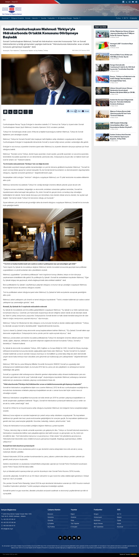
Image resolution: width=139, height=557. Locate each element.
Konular (28, 18)
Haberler (133, 18)
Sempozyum (98, 517)
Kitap (72, 520)
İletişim (7, 2)
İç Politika (51, 523)
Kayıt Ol (14, 2)
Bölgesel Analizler (17, 18)
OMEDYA (133, 554)
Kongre (96, 514)
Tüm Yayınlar (75, 523)
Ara (118, 18)
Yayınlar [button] (76, 18)
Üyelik (119, 520)
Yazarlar (43, 18)
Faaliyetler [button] (51, 18)
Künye (119, 523)
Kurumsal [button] (5, 18)
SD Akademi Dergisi (65, 18)
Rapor (73, 514)
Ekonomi (50, 514)
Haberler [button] (35, 18)
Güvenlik (50, 520)
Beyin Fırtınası (98, 523)
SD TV (125, 18)
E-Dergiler (74, 527)
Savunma (51, 517)
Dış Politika (51, 527)
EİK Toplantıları (98, 527)
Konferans (97, 520)
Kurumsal (120, 527)
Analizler (73, 517)
